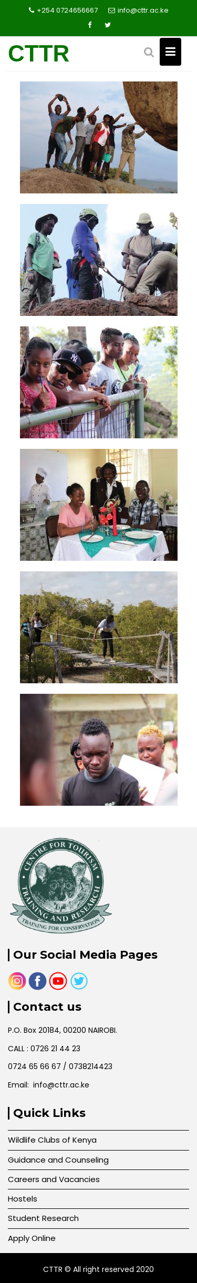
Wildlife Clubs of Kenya (52, 1139)
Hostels (22, 1198)
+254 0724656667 (63, 10)
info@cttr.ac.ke (138, 10)
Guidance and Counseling (58, 1159)
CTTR (38, 53)
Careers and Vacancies (54, 1179)
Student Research (43, 1218)
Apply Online (32, 1238)
